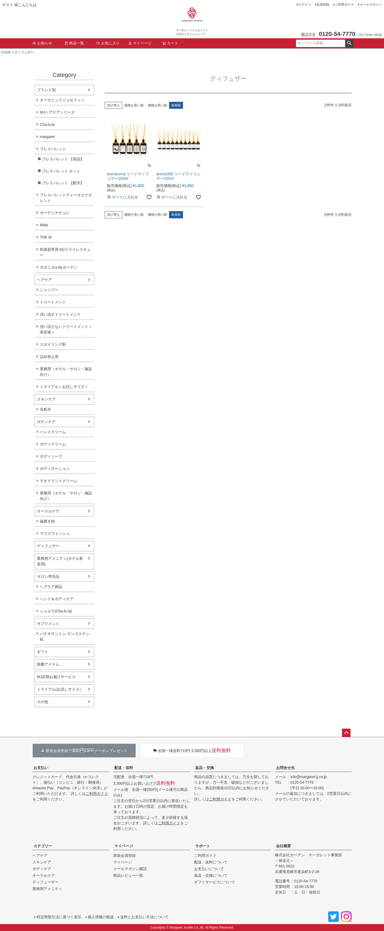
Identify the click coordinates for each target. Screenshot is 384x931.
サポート (202, 846)
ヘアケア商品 (51, 587)
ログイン (304, 4)
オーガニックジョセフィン (62, 100)
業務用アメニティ (47, 889)
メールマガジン (371, 4)
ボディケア (46, 422)
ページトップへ (346, 733)
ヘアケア (44, 280)
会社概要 (283, 846)
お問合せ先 (285, 768)
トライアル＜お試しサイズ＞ (64, 387)
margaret (47, 137)
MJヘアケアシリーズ (57, 112)
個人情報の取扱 (101, 917)
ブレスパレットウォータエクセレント (66, 198)
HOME (6, 52)
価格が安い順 (134, 105)
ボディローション (55, 468)
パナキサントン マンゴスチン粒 (64, 636)
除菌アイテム (48, 664)
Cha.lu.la (47, 124)
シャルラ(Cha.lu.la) (56, 611)
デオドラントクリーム (58, 481)
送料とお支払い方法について (144, 917)
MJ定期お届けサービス (56, 677)
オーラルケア (48, 511)
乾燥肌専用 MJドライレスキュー (65, 252)
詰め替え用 (49, 356)
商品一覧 (74, 43)
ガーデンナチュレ (55, 213)
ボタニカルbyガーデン (58, 267)
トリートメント (53, 302)
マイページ (140, 43)
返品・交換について (211, 875)
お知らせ (42, 43)
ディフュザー (48, 546)
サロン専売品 (48, 576)
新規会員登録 (124, 855)
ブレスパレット (53, 149)
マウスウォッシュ (55, 533)
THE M (46, 237)
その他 (42, 702)
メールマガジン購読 (130, 869)
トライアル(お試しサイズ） (60, 689)
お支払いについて (209, 869)
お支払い (41, 768)
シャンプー (49, 290)
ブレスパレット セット (61, 171)
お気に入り (108, 43)
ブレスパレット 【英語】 (63, 159)
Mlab (44, 225)
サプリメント (48, 623)
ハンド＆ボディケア (56, 599)
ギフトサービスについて (214, 882)
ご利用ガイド (344, 4)
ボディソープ (51, 456)
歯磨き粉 (47, 521)
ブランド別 (46, 90)
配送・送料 (123, 768)
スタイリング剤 (53, 344)
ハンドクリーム (53, 432)
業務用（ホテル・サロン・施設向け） (66, 372)
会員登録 (322, 4)
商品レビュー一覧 (128, 875)
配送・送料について (211, 862)
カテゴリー (43, 846)
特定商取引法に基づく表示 (59, 917)
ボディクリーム (53, 444)
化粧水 (45, 409)
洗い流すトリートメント (60, 314)
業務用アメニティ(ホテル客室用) (60, 561)
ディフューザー (45, 882)
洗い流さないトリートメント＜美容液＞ (66, 329)
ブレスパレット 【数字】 (63, 183)
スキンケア (46, 399)
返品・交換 (204, 768)
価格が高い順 (157, 105)
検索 (349, 43)
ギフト (42, 652)
